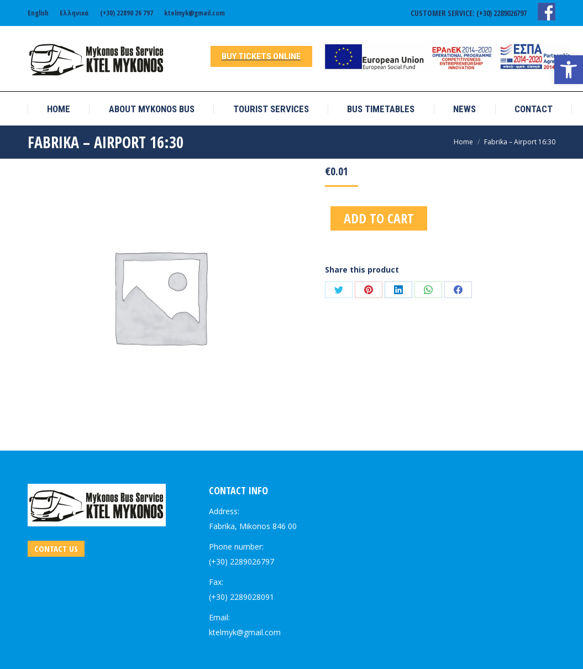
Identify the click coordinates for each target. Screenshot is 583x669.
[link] (568, 69)
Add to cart (379, 218)
